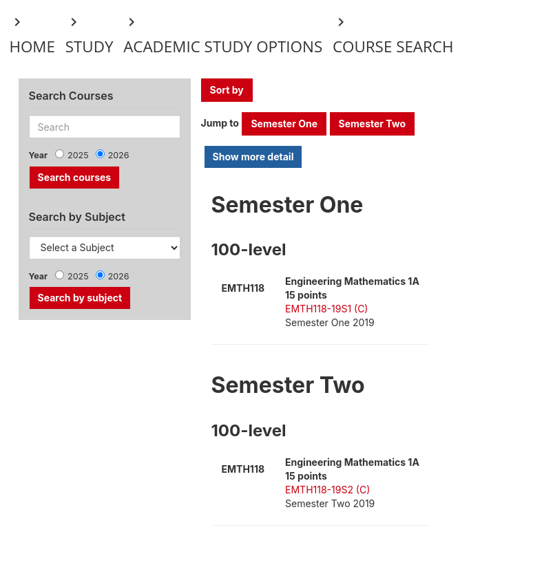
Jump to (220, 123)
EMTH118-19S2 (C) (327, 489)
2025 (78, 155)
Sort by (227, 90)
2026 (118, 155)
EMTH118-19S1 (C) (326, 308)
